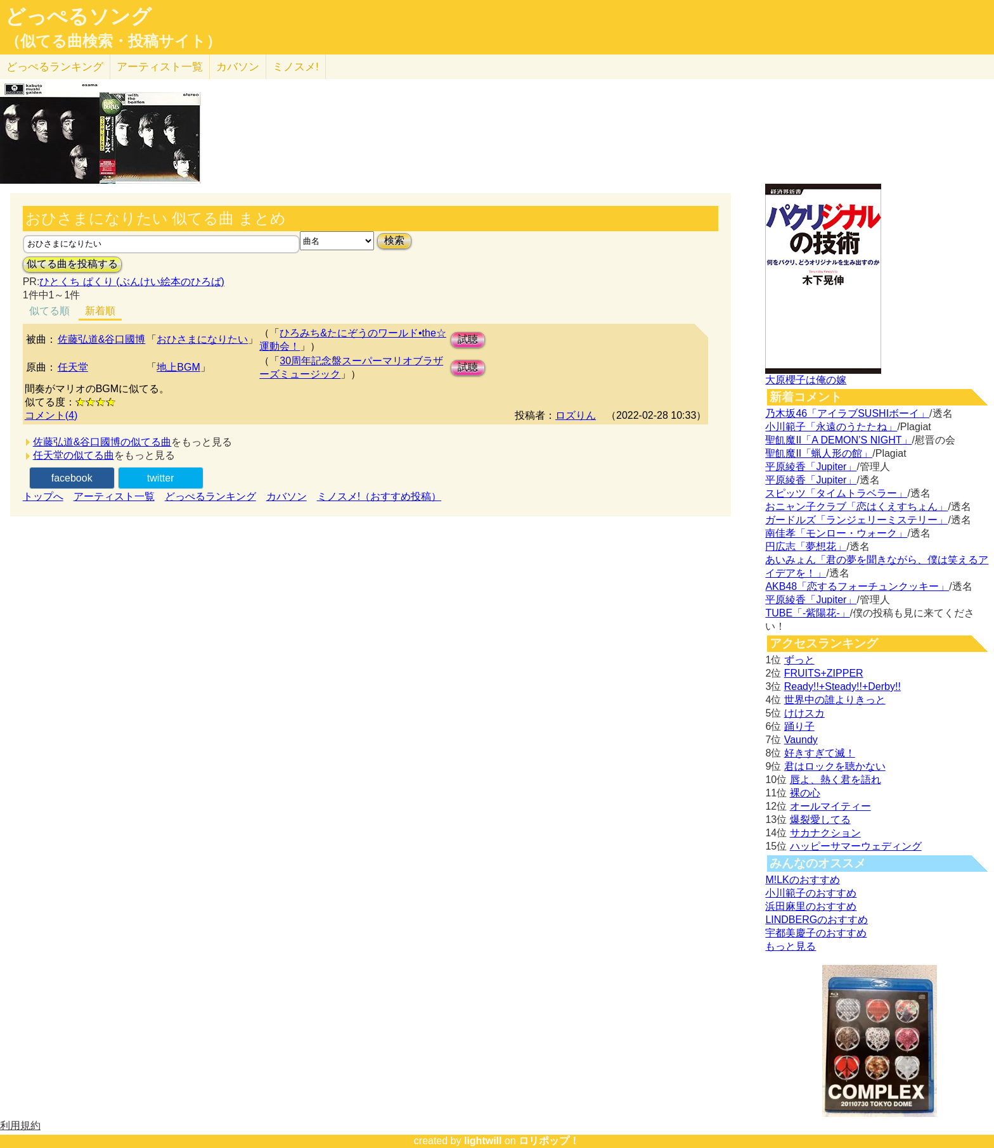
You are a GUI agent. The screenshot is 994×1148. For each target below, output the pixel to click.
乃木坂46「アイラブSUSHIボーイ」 (847, 413)
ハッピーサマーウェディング (856, 846)
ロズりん (575, 415)
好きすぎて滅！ (819, 753)
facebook (72, 478)
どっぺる (54, 67)
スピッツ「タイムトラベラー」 (836, 493)
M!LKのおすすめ (802, 879)
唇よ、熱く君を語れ (835, 779)
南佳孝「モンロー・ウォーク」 (836, 533)
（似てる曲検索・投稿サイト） (113, 41)
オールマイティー (830, 806)
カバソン (237, 67)
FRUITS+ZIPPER (823, 673)
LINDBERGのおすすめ (816, 919)
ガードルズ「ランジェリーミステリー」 (856, 519)
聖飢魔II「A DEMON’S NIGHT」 (838, 440)
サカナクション (825, 832)
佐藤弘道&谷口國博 (102, 339)
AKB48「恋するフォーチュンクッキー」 (857, 586)
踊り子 (799, 726)
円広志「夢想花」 (805, 546)
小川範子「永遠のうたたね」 (831, 426)
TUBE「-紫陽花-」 (807, 613)
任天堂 (73, 367)
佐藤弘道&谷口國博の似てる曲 (102, 442)
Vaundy (801, 739)
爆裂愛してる (820, 819)
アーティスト (160, 67)
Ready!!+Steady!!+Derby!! (842, 686)
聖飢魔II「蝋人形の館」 (818, 453)
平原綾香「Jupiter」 (810, 466)
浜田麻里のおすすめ (810, 906)
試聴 (468, 339)
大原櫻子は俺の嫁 (805, 379)
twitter (160, 478)
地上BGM (178, 367)
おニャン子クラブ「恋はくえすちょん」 (856, 506)
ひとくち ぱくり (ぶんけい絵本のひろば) (131, 281)
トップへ (43, 496)
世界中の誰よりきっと (835, 699)
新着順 (100, 310)
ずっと (799, 659)
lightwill (483, 1140)
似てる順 (49, 310)
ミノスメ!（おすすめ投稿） (379, 496)
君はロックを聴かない (835, 766)
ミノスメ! (296, 67)
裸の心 (805, 793)
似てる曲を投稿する (72, 263)
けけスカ (804, 713)
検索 (394, 240)
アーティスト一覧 (114, 496)
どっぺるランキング (210, 496)
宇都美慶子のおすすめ (816, 933)
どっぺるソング (78, 16)
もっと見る (790, 946)
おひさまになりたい (202, 339)
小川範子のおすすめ (810, 893)
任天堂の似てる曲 (73, 455)
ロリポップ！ (549, 1140)
